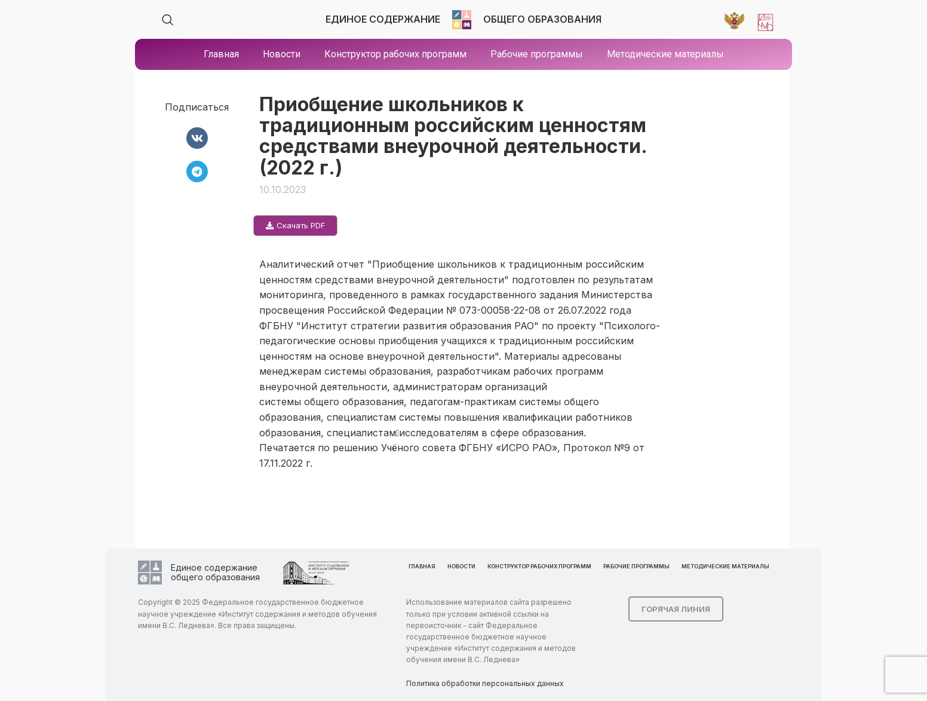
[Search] (168, 20)
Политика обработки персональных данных (485, 683)
